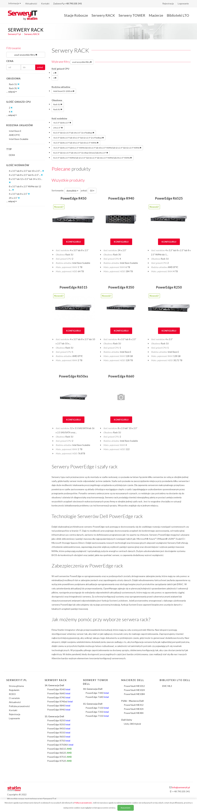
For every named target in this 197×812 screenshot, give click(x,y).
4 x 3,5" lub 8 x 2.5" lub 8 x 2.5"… (26, 175)
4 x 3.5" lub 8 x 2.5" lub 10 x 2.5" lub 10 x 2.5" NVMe (75, 142)
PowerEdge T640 (97, 697)
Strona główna (16, 686)
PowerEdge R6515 (73, 287)
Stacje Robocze (76, 15)
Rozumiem (125, 808)
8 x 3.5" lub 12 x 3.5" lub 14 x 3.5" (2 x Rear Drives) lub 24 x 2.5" (80, 152)
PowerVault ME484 (133, 713)
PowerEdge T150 (97, 707)
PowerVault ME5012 (134, 686)
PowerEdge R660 (121, 376)
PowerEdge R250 (169, 287)
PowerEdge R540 (58, 689)
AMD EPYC (14, 135)
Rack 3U (57, 109)
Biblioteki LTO (178, 15)
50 (92, 190)
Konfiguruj (73, 241)
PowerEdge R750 (58, 740)
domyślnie (72, 190)
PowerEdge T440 (97, 693)
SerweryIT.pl (14, 34)
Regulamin (14, 690)
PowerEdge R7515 (59, 756)
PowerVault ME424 (133, 709)
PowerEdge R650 (58, 736)
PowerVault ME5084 (134, 694)
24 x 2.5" (58, 127)
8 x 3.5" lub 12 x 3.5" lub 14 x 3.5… (25, 181)
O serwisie (14, 698)
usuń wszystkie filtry (82, 61)
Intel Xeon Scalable (18, 139)
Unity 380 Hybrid (132, 723)
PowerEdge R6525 (169, 198)
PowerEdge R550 (58, 732)
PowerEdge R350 (121, 287)
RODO (12, 694)
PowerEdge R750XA (60, 744)
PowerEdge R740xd (60, 701)
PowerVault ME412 (133, 704)
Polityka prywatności (19, 706)
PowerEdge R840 (58, 705)
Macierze (156, 15)
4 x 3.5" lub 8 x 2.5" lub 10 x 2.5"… (26, 171)
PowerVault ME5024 (134, 690)
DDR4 (12, 155)
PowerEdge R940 (121, 198)
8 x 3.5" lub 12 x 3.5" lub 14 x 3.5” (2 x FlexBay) (73, 132)
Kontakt (45, 3)
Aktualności (31, 3)
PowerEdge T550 (97, 715)
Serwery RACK (103, 15)
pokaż (40, 67)
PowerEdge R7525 (59, 760)
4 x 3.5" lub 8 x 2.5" (62, 122)
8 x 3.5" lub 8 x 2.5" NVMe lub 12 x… (25, 188)
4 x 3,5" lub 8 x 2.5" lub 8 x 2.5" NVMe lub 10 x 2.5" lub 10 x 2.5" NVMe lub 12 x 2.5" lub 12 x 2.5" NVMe (97, 147)
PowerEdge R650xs (73, 376)
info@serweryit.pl (181, 787)
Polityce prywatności (83, 802)
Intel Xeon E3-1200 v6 (63, 91)
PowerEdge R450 (73, 198)
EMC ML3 (167, 686)
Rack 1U (57, 104)
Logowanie (183, 3)
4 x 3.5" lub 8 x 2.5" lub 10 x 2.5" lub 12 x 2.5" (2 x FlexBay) (78, 137)
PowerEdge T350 (97, 711)
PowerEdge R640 (58, 693)
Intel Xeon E (15, 131)
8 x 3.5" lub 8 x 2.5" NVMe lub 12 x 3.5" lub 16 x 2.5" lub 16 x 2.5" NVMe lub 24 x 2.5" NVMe (92, 157)
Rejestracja (168, 3)
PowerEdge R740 (58, 697)
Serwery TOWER (132, 15)
